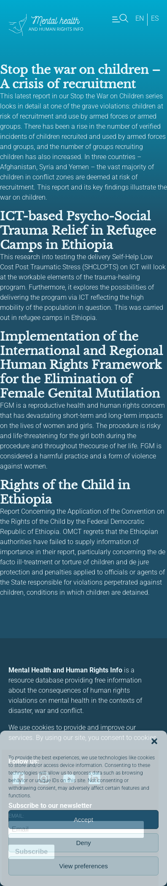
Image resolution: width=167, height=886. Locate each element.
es (155, 18)
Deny (83, 842)
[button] (154, 741)
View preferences (83, 866)
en (139, 18)
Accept (83, 819)
